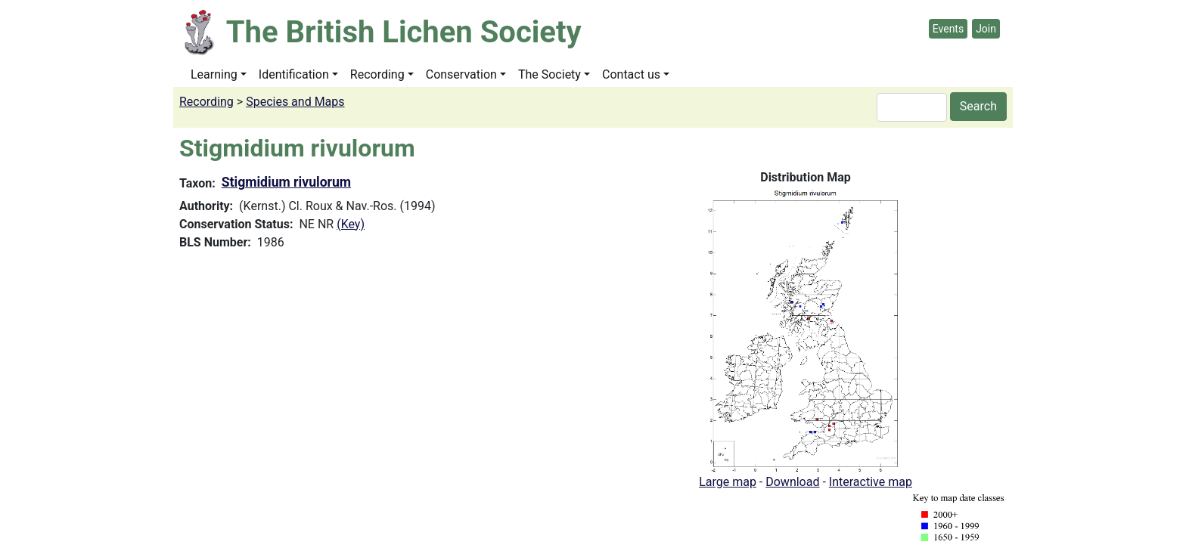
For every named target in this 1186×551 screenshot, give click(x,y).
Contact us (631, 74)
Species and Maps (295, 101)
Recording (377, 74)
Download (792, 482)
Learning (214, 74)
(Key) (351, 224)
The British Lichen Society (404, 32)
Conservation (461, 74)
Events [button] (948, 29)
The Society (549, 74)
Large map (727, 482)
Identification (294, 74)
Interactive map (870, 482)
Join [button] (986, 29)
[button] (805, 329)
